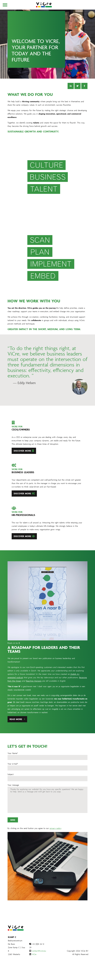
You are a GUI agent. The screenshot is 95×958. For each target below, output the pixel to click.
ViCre (34, 954)
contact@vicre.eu (39, 951)
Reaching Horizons (33, 694)
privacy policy (55, 841)
